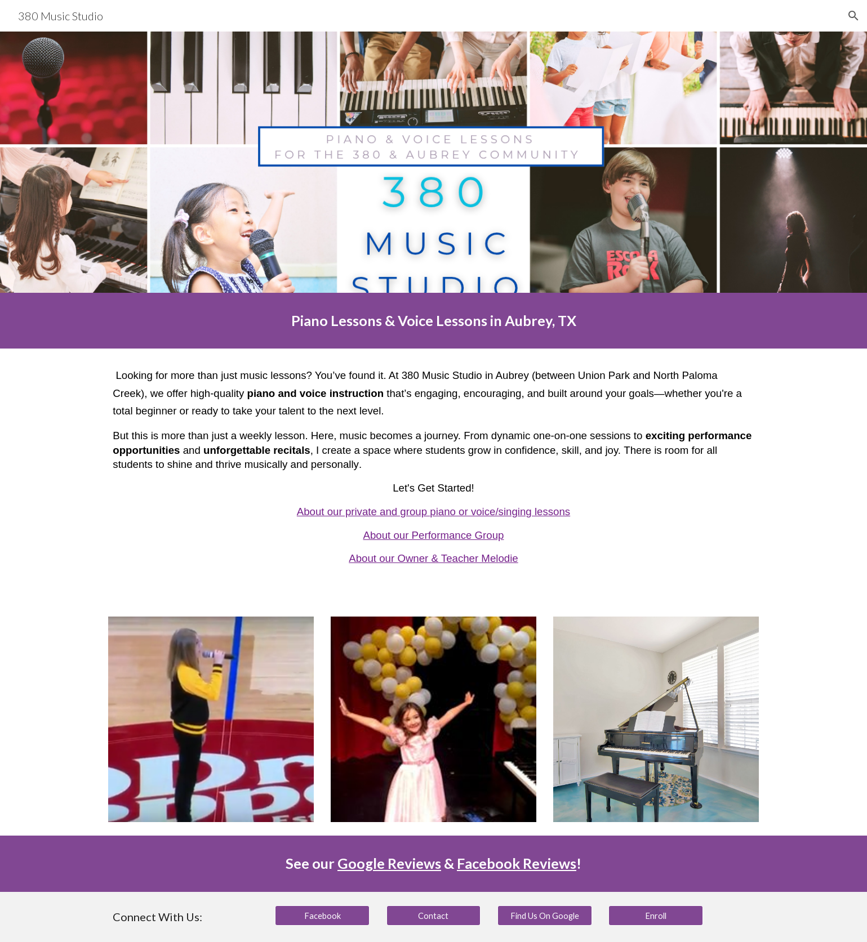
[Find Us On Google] (545, 915)
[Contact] (434, 915)
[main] (433, 320)
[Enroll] (656, 915)
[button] (853, 15)
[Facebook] (322, 915)
